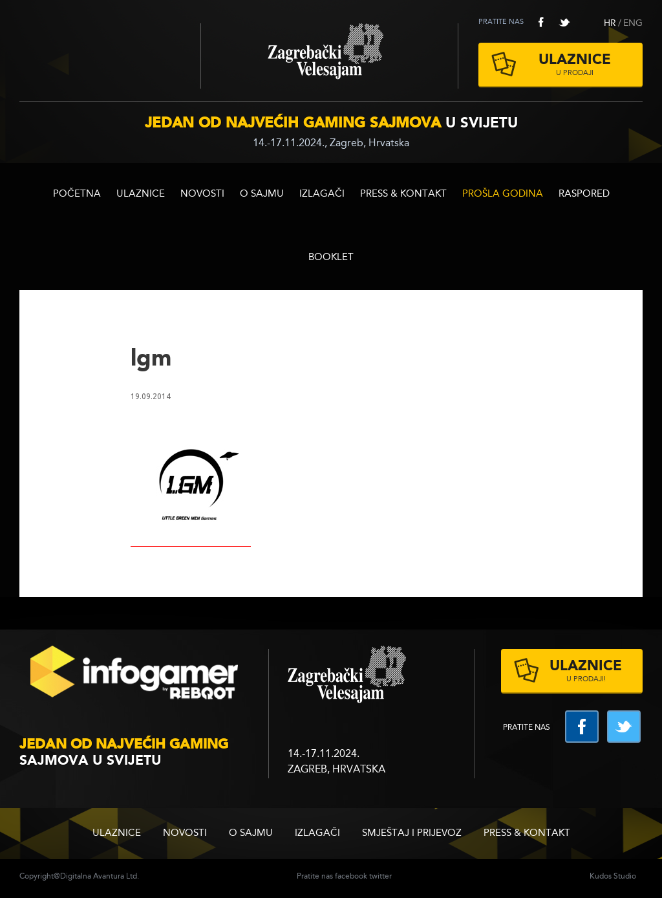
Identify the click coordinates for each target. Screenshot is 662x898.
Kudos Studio (613, 877)
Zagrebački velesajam (329, 56)
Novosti (202, 194)
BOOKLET (331, 258)
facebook (541, 22)
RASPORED (584, 194)
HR (610, 23)
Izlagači (322, 194)
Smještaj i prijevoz (412, 833)
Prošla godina (502, 194)
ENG (633, 23)
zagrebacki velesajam (347, 675)
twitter (564, 22)
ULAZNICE (140, 194)
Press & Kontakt (403, 194)
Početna (77, 194)
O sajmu (262, 194)
